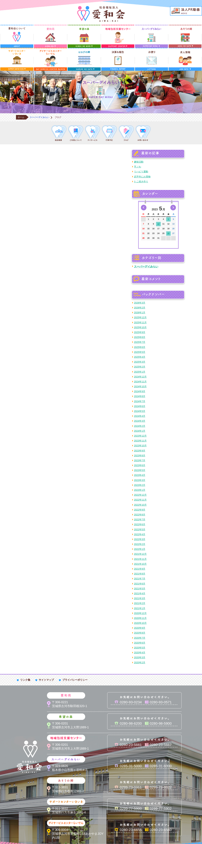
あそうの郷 (185, 36)
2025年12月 (140, 317)
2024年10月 (140, 386)
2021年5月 (139, 588)
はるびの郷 (84, 59)
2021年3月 (139, 598)
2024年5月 (139, 411)
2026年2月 (139, 307)
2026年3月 (139, 302)
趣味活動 (138, 161)
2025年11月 (140, 322)
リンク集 (25, 679)
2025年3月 (139, 361)
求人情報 (185, 59)
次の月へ (173, 207)
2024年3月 (139, 421)
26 (168, 233)
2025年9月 (139, 332)
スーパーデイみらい (151, 36)
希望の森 (84, 36)
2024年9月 (139, 391)
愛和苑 (50, 36)
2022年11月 (140, 499)
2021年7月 (139, 578)
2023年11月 (140, 440)
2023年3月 (139, 480)
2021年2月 (139, 603)
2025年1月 (139, 371)
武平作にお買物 (142, 176)
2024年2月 (139, 426)
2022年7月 (139, 519)
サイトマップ (46, 679)
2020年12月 (140, 613)
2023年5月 (139, 470)
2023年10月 (140, 445)
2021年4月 (139, 593)
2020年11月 (140, 618)
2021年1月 (139, 608)
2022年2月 (139, 544)
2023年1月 (139, 490)
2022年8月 (139, 514)
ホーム (21, 117)
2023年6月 (139, 465)
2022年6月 (139, 524)
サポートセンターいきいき (17, 59)
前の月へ (143, 207)
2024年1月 (139, 431)
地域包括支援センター (118, 36)
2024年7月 (139, 401)
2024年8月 (139, 396)
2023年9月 (139, 450)
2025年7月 (139, 342)
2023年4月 (139, 475)
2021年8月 (139, 573)
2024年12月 (140, 376)
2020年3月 (139, 657)
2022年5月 (139, 529)
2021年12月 (140, 554)
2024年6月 (139, 406)
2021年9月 (139, 568)
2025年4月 (139, 357)
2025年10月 (140, 327)
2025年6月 (139, 347)
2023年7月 (139, 460)
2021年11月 (140, 559)
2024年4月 (139, 416)
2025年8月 (139, 337)
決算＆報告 (118, 59)
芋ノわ (137, 166)
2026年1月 (139, 312)
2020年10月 (140, 623)
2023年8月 (139, 455)
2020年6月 (139, 642)
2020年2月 (139, 662)
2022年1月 (139, 549)
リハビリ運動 (141, 171)
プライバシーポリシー (75, 679)
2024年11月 (140, 381)
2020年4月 (139, 652)
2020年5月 (139, 647)
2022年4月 (139, 534)
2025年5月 (139, 352)
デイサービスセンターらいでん (50, 59)
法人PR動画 (186, 11)
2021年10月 (140, 564)
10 (158, 224)
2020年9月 (139, 628)
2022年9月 (139, 509)
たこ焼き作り (141, 181)
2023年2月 (139, 485)
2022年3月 (139, 539)
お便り (151, 59)
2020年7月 (139, 638)
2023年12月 (140, 435)
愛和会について (17, 36)
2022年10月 (140, 504)
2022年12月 (140, 495)
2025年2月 (139, 366)
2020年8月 (139, 632)
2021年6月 (139, 583)
